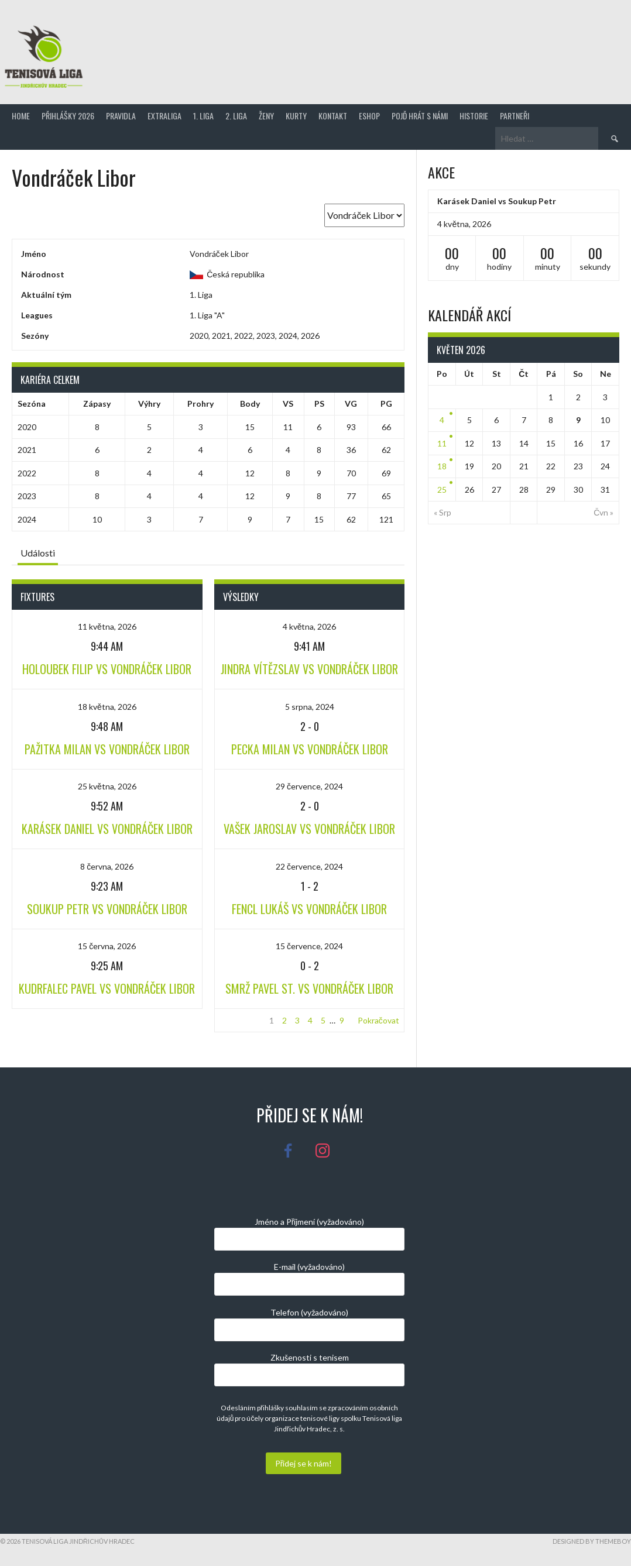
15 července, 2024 (309, 946)
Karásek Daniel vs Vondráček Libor (107, 828)
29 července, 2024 (309, 786)
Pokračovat (378, 1020)
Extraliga (164, 115)
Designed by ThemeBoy (592, 1541)
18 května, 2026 (107, 707)
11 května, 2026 (107, 626)
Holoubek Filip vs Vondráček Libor (106, 669)
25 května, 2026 (107, 786)
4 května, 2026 (310, 626)
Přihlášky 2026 (68, 115)
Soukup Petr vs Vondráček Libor (107, 909)
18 (442, 466)
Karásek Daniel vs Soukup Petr (496, 201)
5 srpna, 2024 (309, 707)
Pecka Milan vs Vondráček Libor (309, 749)
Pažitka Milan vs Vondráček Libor (107, 749)
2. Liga (236, 115)
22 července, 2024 (309, 866)
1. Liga (203, 115)
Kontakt (332, 115)
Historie (473, 115)
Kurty (296, 115)
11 (442, 443)
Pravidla (121, 115)
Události (37, 552)
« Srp (442, 512)
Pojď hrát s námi (420, 115)
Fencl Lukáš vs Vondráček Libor (309, 909)
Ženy (266, 115)
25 (442, 489)
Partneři (514, 115)
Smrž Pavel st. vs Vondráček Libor (309, 988)
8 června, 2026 (106, 866)
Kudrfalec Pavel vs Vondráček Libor (107, 988)
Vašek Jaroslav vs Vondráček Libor (309, 828)
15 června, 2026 (107, 946)
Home (21, 115)
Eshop (369, 115)
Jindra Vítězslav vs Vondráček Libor (309, 669)
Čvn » (603, 512)
